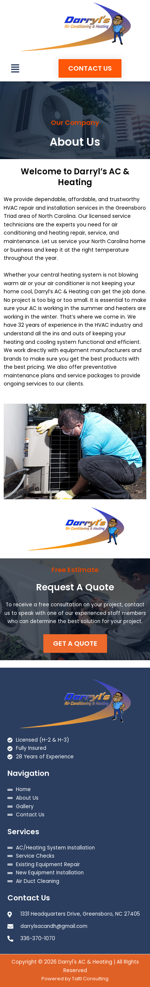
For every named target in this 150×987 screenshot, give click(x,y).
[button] (15, 68)
